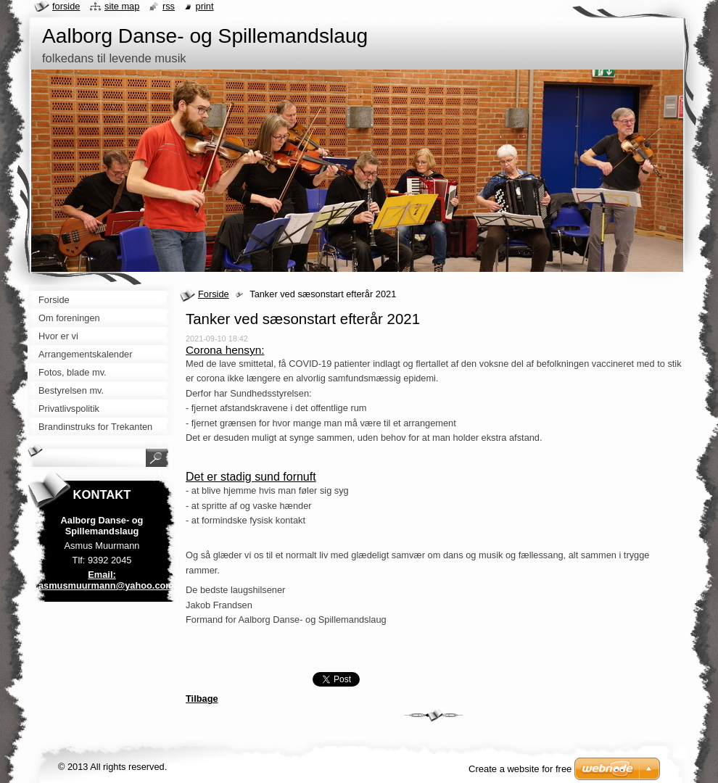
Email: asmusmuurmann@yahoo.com (106, 580)
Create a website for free (520, 768)
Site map (121, 6)
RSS (168, 6)
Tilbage (202, 698)
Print (205, 6)
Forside (213, 294)
